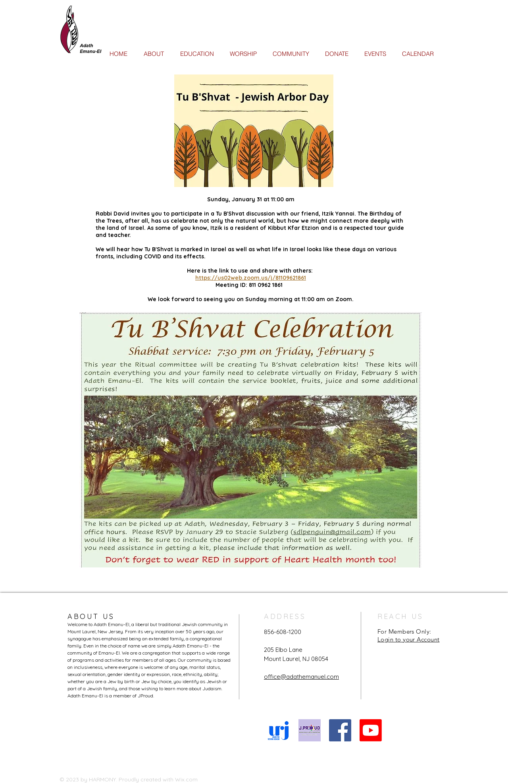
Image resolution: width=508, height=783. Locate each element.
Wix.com (186, 779)
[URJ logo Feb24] (279, 730)
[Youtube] (371, 730)
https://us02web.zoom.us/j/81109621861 (250, 277)
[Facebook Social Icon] (340, 730)
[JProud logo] (309, 730)
